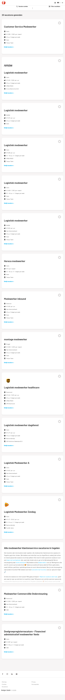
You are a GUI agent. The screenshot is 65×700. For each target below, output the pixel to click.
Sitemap (4, 682)
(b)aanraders (42, 562)
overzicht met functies (39, 570)
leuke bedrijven (21, 562)
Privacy (34, 682)
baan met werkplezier (14, 560)
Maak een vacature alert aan (48, 577)
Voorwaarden (35, 684)
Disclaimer (5, 686)
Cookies (4, 684)
